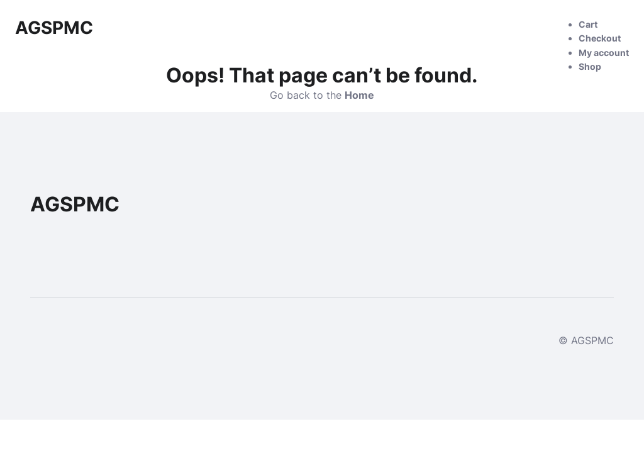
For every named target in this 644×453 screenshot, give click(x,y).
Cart (588, 24)
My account (604, 52)
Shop (590, 66)
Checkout (600, 38)
